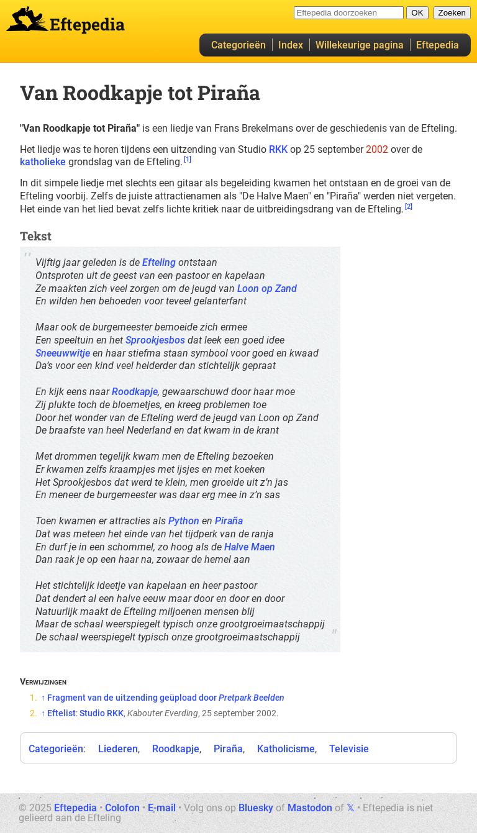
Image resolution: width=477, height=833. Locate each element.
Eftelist (61, 713)
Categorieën (238, 45)
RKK (278, 149)
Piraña (229, 521)
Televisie (349, 749)
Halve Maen (249, 547)
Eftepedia (437, 45)
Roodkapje (135, 392)
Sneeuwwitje (62, 353)
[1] (187, 159)
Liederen (118, 749)
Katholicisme (286, 749)
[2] (408, 207)
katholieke (43, 162)
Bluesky (255, 808)
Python (183, 521)
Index (290, 45)
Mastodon (310, 808)
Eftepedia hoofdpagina (27, 18)
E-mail (162, 808)
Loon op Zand (267, 288)
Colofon (122, 808)
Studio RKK (102, 713)
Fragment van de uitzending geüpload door (165, 698)
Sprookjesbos (155, 340)
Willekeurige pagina (360, 45)
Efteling (159, 262)
